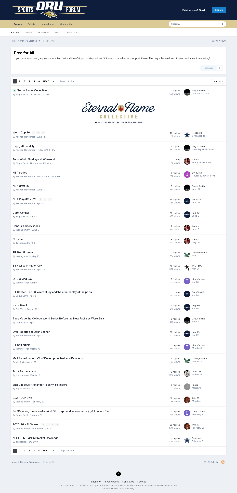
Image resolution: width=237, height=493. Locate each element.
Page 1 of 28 (67, 81)
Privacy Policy (111, 481)
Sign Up (219, 10)
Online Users (72, 32)
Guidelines (43, 32)
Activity (31, 24)
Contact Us (66, 24)
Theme (96, 481)
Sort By (218, 81)
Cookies (141, 481)
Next (46, 81)
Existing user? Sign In (195, 10)
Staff (57, 32)
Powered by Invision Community (118, 488)
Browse (18, 25)
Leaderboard (47, 24)
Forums (15, 32)
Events (29, 32)
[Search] (185, 24)
